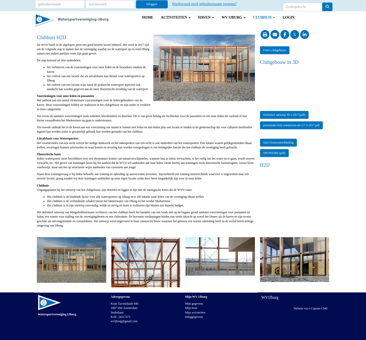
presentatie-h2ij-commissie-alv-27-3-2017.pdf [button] (291, 125)
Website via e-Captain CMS (311, 308)
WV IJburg (234, 17)
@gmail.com (124, 321)
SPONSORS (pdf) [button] (274, 153)
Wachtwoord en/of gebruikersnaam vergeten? (204, 4)
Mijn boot (191, 308)
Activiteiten (176, 17)
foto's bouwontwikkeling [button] (278, 142)
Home (147, 17)
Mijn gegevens (194, 303)
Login (289, 17)
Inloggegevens (194, 317)
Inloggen (151, 4)
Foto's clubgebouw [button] (274, 50)
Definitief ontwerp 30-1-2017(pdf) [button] (284, 115)
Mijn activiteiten (195, 312)
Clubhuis (264, 17)
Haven (206, 17)
